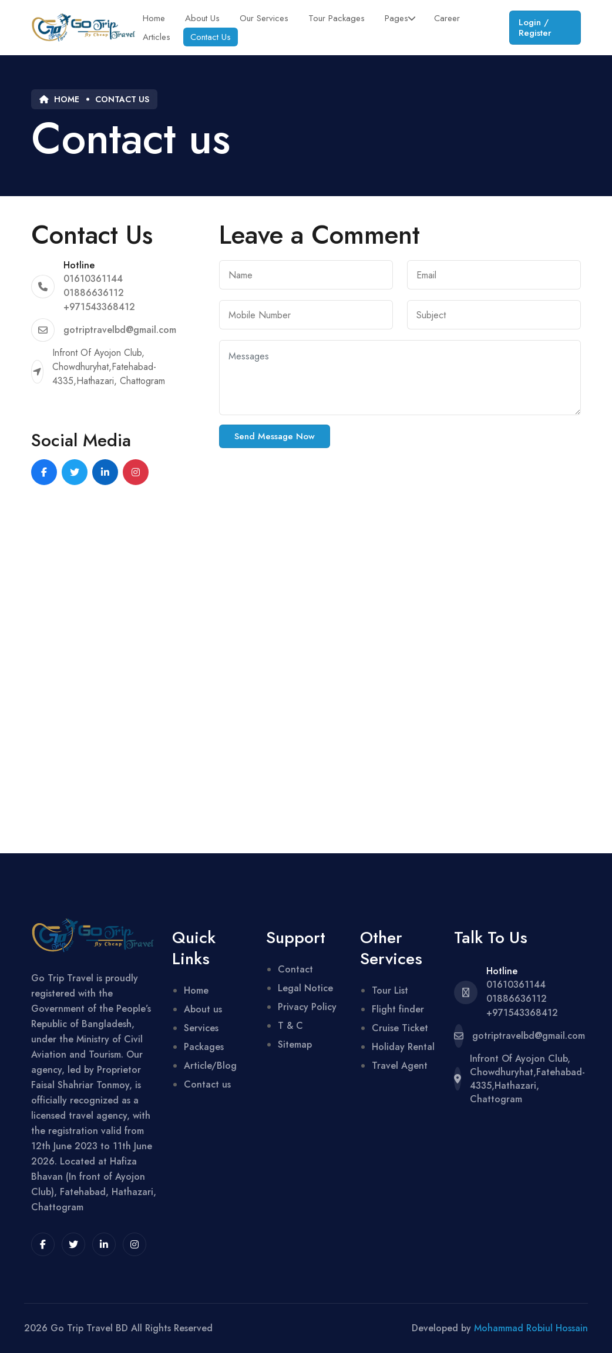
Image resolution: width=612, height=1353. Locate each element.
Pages (396, 18)
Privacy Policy (307, 1007)
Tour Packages (336, 18)
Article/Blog (210, 1065)
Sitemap (295, 1044)
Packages (204, 1047)
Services (201, 1028)
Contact (295, 969)
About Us (202, 18)
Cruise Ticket (400, 1028)
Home (154, 18)
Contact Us (210, 37)
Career (447, 18)
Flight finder (398, 1009)
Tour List (390, 990)
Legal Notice (305, 988)
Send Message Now (274, 436)
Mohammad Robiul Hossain (531, 1328)
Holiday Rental (403, 1047)
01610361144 (93, 278)
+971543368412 (99, 307)
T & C (290, 1025)
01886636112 (93, 292)
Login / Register (535, 27)
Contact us (122, 99)
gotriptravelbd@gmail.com (119, 329)
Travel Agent (400, 1065)
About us (203, 1009)
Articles (156, 37)
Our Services (264, 18)
